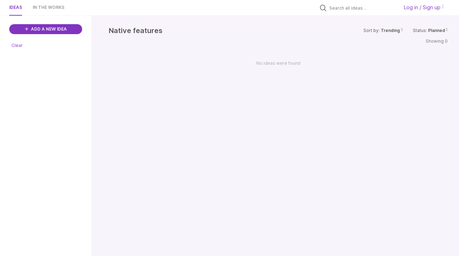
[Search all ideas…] (362, 8)
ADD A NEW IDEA (46, 29)
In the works (48, 7)
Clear (17, 45)
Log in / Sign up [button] (424, 7)
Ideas (15, 7)
